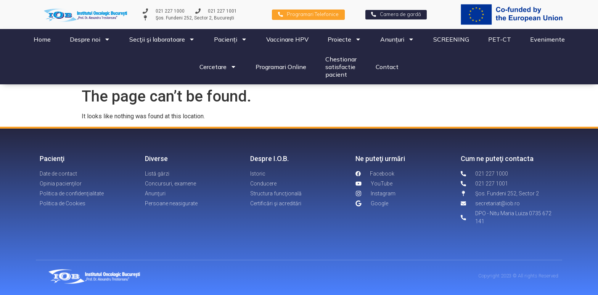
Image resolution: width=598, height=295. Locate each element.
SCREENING (451, 39)
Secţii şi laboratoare (162, 39)
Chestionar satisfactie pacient (341, 66)
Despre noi (90, 39)
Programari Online (281, 67)
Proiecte (344, 39)
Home (42, 39)
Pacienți (230, 39)
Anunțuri (397, 39)
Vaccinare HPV (287, 39)
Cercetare (217, 67)
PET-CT (499, 39)
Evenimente (547, 39)
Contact (387, 67)
